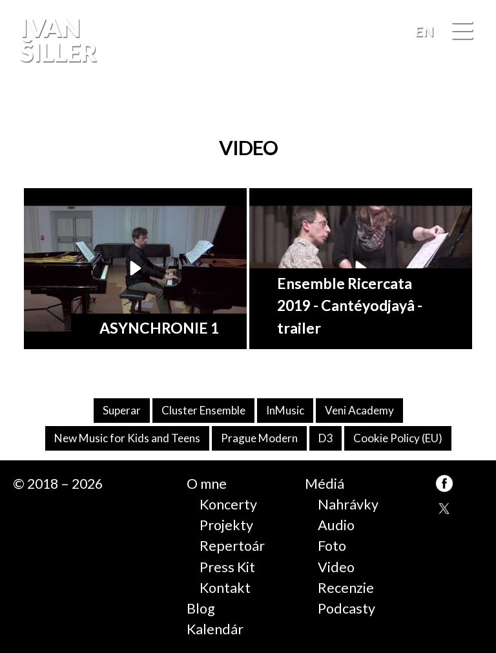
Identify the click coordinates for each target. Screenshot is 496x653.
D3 (325, 438)
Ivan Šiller (57, 40)
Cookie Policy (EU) (397, 438)
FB (473, 106)
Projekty (226, 525)
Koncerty (228, 504)
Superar (122, 410)
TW (444, 509)
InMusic (285, 410)
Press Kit (227, 567)
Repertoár (232, 545)
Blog (201, 608)
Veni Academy (359, 410)
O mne (207, 483)
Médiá (324, 483)
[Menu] (462, 32)
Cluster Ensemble (203, 410)
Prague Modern (259, 438)
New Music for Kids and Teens (127, 438)
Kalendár (215, 629)
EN (424, 31)
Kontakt (225, 587)
